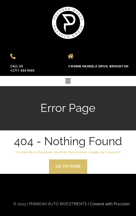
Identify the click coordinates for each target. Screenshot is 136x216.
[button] (67, 81)
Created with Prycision (110, 204)
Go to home (68, 166)
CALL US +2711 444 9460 (22, 68)
